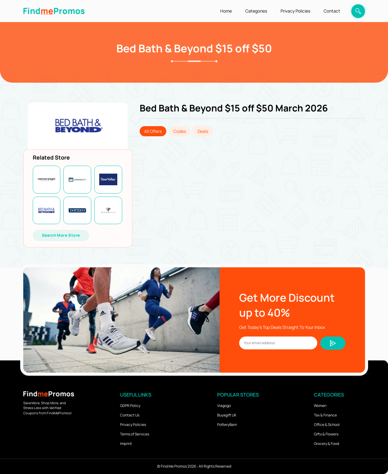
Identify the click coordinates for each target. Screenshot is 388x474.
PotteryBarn (227, 424)
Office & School (327, 424)
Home (226, 11)
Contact (332, 11)
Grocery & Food (326, 443)
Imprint (126, 443)
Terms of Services (134, 434)
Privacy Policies (295, 11)
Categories (256, 11)
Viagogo (224, 405)
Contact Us (129, 415)
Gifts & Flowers (326, 434)
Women (320, 405)
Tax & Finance (325, 415)
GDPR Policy (130, 405)
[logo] (54, 10)
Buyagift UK (226, 415)
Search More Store (61, 235)
